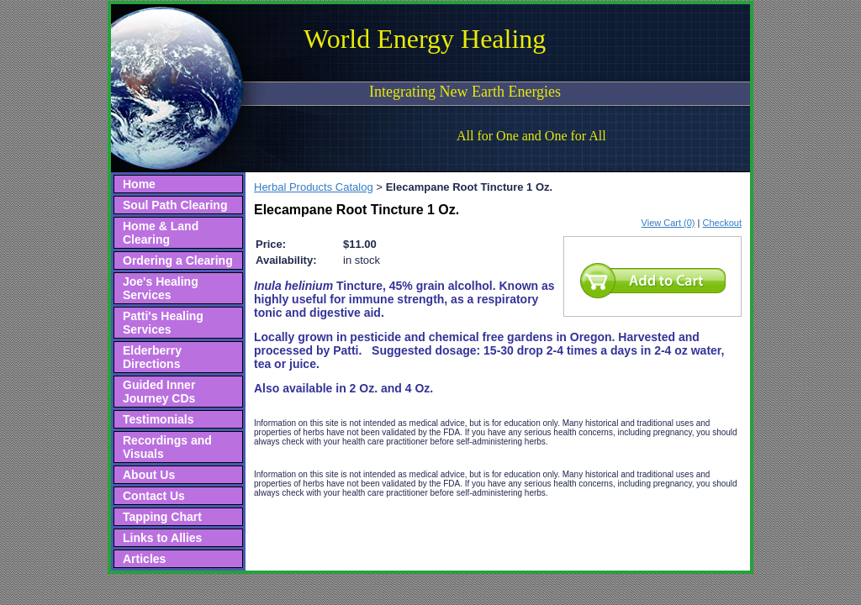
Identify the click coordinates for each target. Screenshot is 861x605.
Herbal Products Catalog (313, 187)
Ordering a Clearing (178, 260)
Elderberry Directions (152, 357)
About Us (149, 474)
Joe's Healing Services (160, 288)
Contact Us (154, 495)
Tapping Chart (162, 516)
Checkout (722, 223)
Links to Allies (162, 537)
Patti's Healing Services (163, 322)
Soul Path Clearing (175, 205)
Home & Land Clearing (160, 232)
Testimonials (158, 419)
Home (139, 184)
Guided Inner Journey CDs (159, 391)
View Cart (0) (668, 223)
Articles (144, 559)
